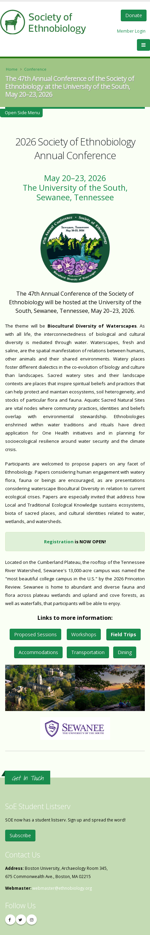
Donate (133, 15)
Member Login (131, 31)
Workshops (83, 634)
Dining (125, 652)
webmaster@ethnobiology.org (62, 888)
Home (12, 69)
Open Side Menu (21, 112)
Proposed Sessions (35, 634)
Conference (35, 69)
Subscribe (20, 835)
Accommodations (38, 652)
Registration (59, 541)
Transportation (88, 652)
